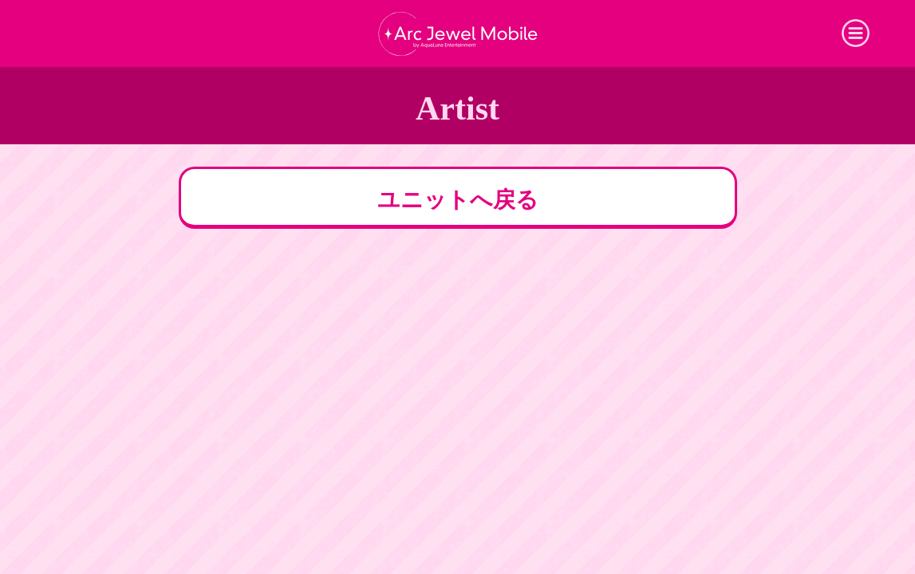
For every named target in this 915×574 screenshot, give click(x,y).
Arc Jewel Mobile (458, 33)
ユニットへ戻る (457, 199)
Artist (457, 108)
